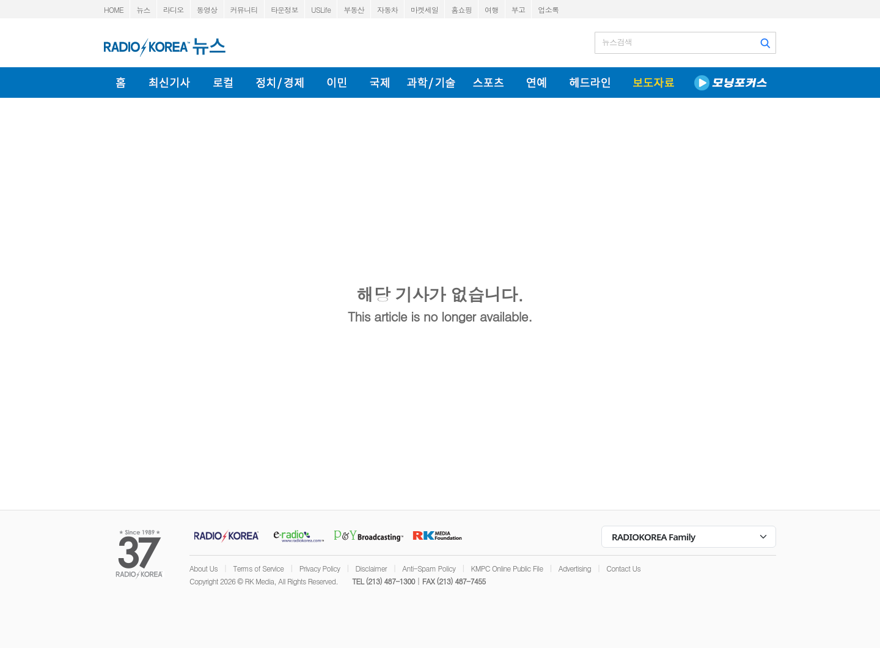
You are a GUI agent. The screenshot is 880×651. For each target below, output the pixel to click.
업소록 (548, 9)
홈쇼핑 (461, 9)
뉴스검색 (617, 42)
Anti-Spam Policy (428, 568)
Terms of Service (258, 568)
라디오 (173, 9)
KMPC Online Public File (507, 568)
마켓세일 (424, 9)
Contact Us (623, 568)
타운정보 (284, 9)
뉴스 (143, 9)
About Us (203, 568)
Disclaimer (371, 568)
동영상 (207, 9)
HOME (113, 9)
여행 (492, 9)
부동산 (353, 9)
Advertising (575, 568)
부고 (519, 9)
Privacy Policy (319, 568)
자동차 (387, 9)
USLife (321, 9)
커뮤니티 (244, 9)
